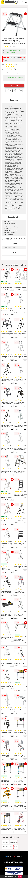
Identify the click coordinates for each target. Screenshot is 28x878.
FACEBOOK (9, 856)
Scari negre (13, 842)
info (12, 289)
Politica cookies (18, 862)
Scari (15, 846)
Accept (20, 876)
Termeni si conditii (11, 861)
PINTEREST (18, 856)
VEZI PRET (14, 86)
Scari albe (5, 842)
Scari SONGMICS (23, 9)
